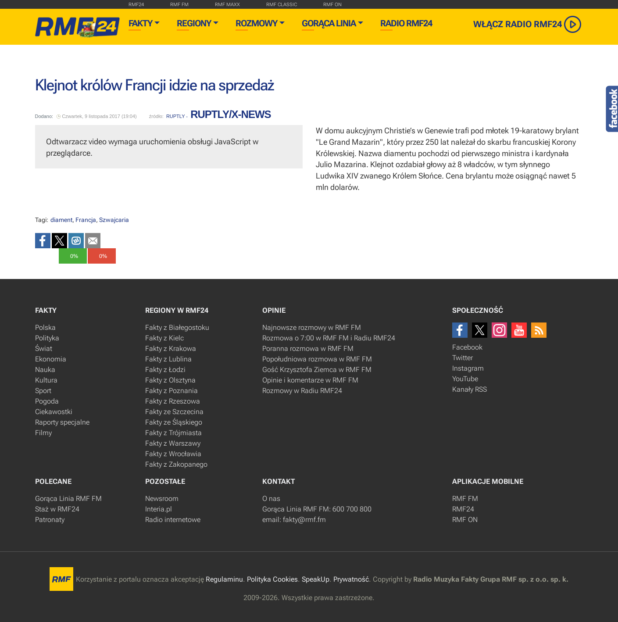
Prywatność (351, 579)
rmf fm (179, 4)
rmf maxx (227, 4)
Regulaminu (224, 579)
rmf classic (281, 4)
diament (61, 219)
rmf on (332, 4)
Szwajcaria (114, 219)
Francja (85, 219)
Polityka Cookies (272, 579)
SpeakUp (315, 579)
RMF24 (136, 4)
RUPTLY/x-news (230, 114)
